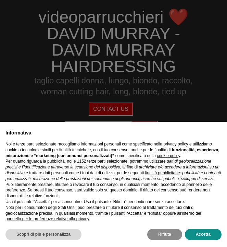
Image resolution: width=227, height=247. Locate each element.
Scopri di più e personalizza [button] (43, 234)
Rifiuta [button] (164, 234)
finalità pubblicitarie (162, 172)
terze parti (96, 161)
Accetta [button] (203, 234)
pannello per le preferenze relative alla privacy (47, 218)
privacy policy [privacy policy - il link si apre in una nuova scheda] (176, 144)
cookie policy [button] (168, 155)
